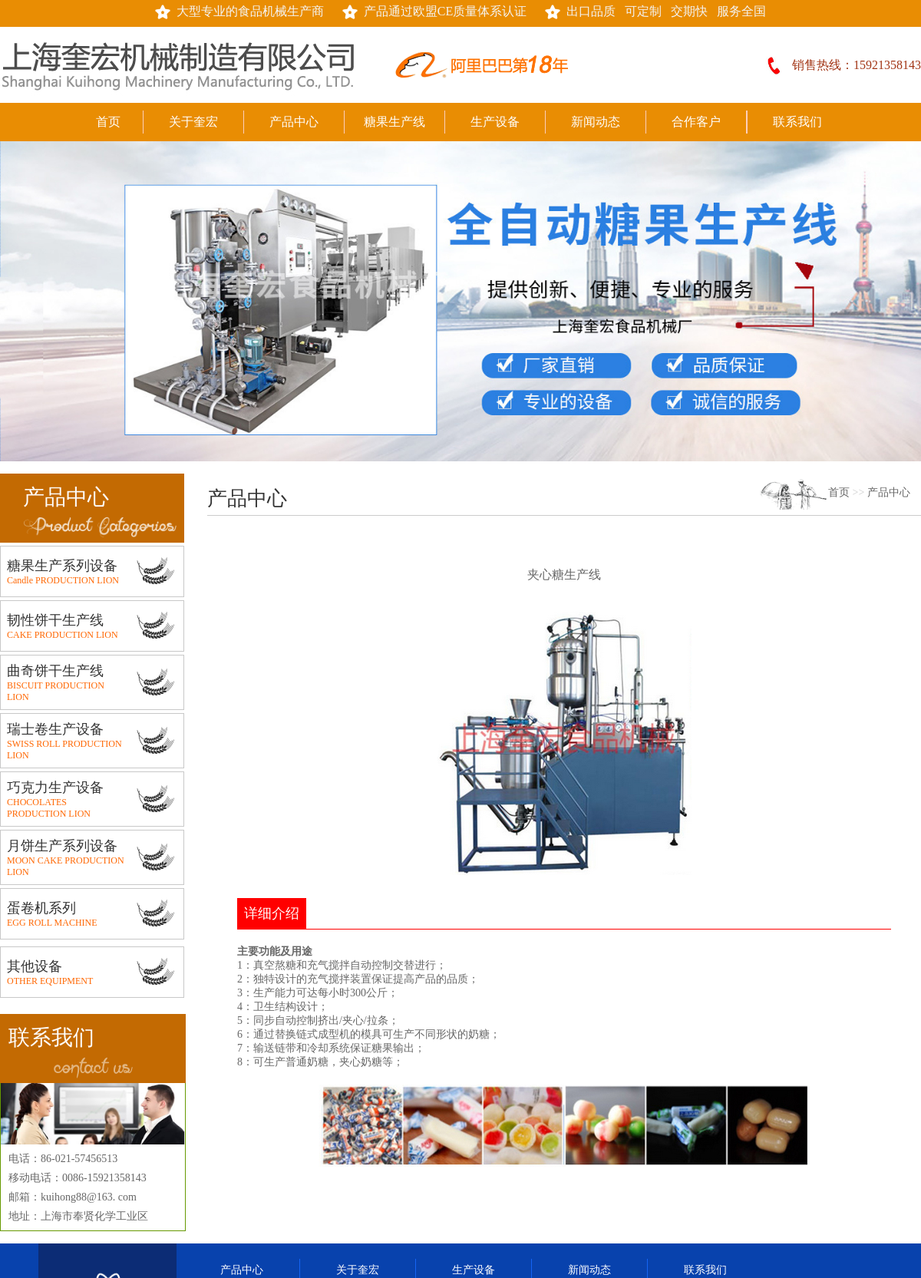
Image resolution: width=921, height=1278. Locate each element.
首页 (108, 121)
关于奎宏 (193, 121)
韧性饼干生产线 (55, 620)
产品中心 (294, 121)
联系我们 (797, 121)
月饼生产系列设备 (62, 846)
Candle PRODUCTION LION (63, 580)
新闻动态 (595, 121)
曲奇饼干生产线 (55, 671)
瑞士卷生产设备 (55, 729)
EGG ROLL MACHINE (52, 922)
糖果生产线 (394, 121)
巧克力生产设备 (55, 787)
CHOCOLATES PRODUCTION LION (49, 808)
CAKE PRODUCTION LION (62, 634)
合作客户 (696, 121)
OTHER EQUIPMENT (50, 981)
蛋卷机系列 (41, 908)
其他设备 (34, 966)
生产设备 (495, 121)
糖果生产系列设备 (62, 565)
